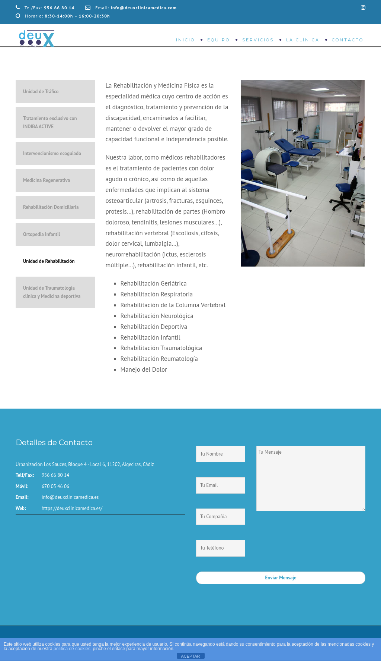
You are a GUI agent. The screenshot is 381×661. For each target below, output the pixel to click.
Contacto (348, 40)
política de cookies (72, 648)
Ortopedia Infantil (41, 234)
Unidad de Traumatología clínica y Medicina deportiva (51, 292)
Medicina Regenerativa (46, 180)
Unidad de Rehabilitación (49, 261)
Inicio (185, 40)
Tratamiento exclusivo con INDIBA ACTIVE (50, 122)
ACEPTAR (190, 656)
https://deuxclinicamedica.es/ (72, 508)
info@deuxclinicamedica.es (70, 497)
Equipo (218, 40)
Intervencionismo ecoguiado (52, 153)
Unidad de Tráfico (41, 91)
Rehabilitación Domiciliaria (51, 207)
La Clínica (303, 40)
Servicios (258, 40)
